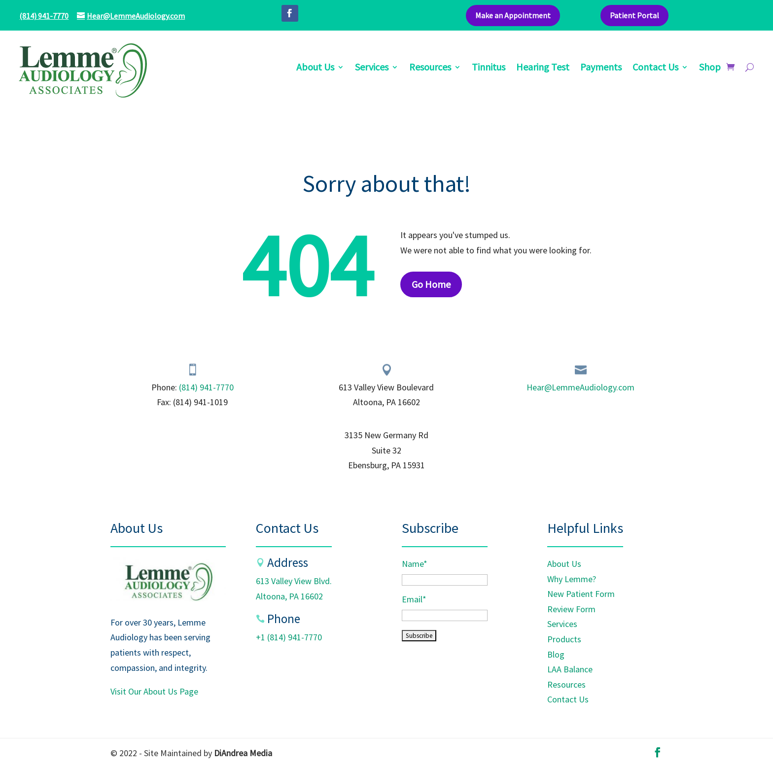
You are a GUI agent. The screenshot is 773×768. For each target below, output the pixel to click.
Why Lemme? (571, 579)
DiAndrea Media (243, 753)
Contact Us (655, 68)
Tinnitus (488, 68)
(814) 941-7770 (44, 16)
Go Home (431, 284)
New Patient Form (581, 593)
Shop (710, 68)
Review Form (571, 609)
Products (564, 639)
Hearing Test (542, 68)
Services (371, 68)
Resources (430, 68)
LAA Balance (570, 669)
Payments (601, 68)
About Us (315, 68)
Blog (555, 654)
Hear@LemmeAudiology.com (580, 387)
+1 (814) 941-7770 (289, 637)
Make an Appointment (513, 15)
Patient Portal (634, 15)
